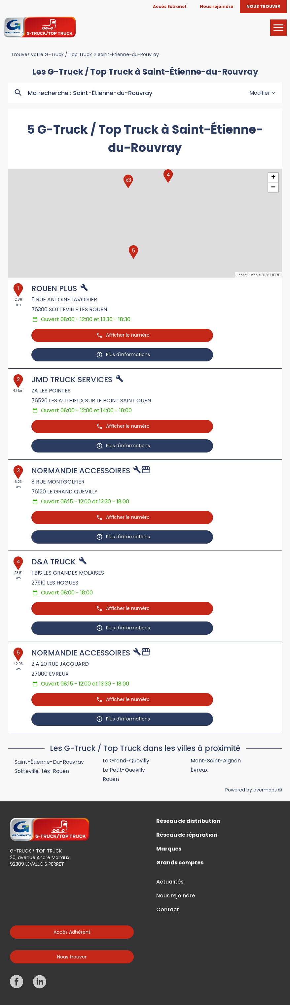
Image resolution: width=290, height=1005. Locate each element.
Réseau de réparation (186, 835)
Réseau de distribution (188, 821)
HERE (275, 275)
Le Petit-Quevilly (124, 770)
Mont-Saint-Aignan (216, 760)
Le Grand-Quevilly (126, 760)
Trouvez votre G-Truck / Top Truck (51, 54)
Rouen (111, 779)
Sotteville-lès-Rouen (42, 771)
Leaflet (241, 275)
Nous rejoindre (175, 895)
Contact (167, 909)
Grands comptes (179, 862)
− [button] (273, 187)
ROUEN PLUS (54, 288)
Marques (168, 849)
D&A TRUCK (53, 561)
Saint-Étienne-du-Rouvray (128, 54)
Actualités (170, 882)
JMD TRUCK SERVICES (71, 379)
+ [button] (273, 178)
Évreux (199, 770)
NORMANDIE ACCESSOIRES (80, 470)
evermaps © (267, 790)
